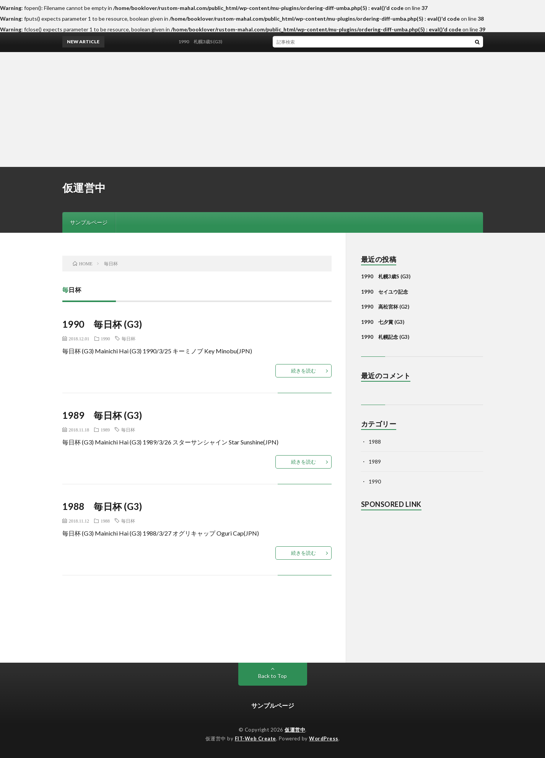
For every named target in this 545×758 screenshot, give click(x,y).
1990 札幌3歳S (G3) (203, 41)
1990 (105, 338)
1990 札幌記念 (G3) (385, 337)
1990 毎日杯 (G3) (102, 324)
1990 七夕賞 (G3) (382, 322)
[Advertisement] (272, 109)
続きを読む (303, 371)
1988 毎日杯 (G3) (102, 506)
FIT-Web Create (255, 738)
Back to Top (272, 676)
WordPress (323, 738)
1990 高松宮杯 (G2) (385, 307)
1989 (105, 429)
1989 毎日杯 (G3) (102, 415)
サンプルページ (88, 222)
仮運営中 (84, 187)
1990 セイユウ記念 (384, 292)
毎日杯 (128, 338)
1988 (105, 520)
